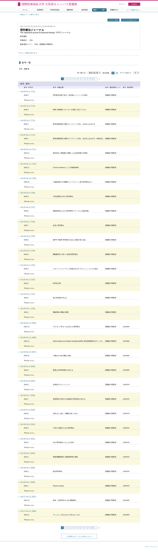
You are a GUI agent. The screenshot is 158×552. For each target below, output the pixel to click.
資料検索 (84, 10)
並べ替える (81, 73)
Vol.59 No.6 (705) (27, 236)
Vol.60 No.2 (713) (27, 120)
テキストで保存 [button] (113, 20)
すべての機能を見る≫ (133, 10)
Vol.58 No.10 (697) (28, 352)
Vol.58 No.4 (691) (27, 439)
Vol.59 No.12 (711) (28, 149)
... (95, 79)
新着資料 (40, 10)
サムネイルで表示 (116, 73)
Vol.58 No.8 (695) (27, 381)
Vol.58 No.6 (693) (27, 410)
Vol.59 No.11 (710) (28, 164)
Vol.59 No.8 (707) (27, 207)
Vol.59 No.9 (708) (27, 193)
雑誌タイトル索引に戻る (30, 14)
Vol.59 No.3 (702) (27, 280)
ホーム (25, 10)
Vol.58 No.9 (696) (27, 366)
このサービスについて (150, 546)
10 (92, 79)
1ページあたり (125, 73)
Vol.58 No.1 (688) (27, 482)
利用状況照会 (55, 10)
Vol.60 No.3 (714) (27, 106)
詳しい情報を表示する (28, 53)
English (134, 4)
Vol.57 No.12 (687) (28, 497)
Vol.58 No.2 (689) (27, 468)
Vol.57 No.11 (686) (28, 511)
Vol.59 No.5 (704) (27, 251)
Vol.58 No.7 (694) (27, 395)
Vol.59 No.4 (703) (27, 265)
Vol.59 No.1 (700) (27, 309)
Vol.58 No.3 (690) (27, 453)
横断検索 (70, 10)
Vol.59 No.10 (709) (28, 178)
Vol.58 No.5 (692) (27, 424)
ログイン (122, 4)
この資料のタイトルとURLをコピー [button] (79, 536)
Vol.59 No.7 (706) (27, 222)
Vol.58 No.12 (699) (28, 323)
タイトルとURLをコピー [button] (130, 20)
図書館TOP (114, 10)
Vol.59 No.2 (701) (27, 294)
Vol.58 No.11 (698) (28, 338)
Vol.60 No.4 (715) (27, 92)
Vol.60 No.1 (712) (27, 135)
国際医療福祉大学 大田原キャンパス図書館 (49, 4)
